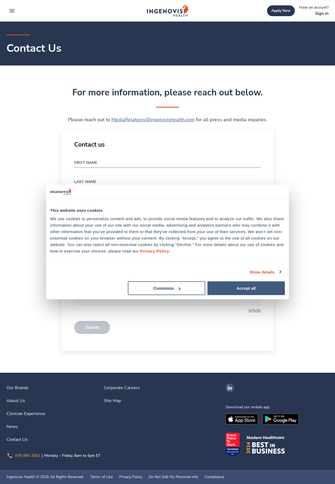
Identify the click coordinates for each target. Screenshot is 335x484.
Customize (166, 288)
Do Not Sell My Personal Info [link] (173, 477)
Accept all (246, 288)
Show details (262, 271)
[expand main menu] (11, 10)
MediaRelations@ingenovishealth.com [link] (152, 119)
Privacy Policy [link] (130, 477)
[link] (167, 11)
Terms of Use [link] (101, 477)
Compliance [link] (214, 477)
